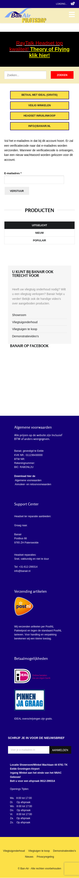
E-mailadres (12, 173)
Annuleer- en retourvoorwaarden (32, 484)
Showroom (19, 315)
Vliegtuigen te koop (24, 329)
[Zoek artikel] (25, 75)
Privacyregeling (45, 856)
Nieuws (29, 856)
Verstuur (17, 191)
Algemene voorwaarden (28, 480)
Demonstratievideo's (25, 336)
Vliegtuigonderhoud (25, 322)
